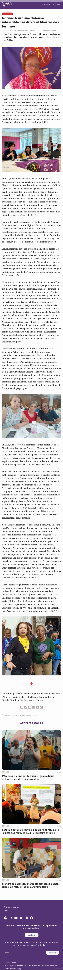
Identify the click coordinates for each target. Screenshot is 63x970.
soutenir (31, 935)
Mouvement (7, 14)
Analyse (58, 772)
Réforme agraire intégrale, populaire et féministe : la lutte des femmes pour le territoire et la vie (31, 831)
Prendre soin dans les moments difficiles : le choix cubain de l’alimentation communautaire (30, 885)
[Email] (26, 953)
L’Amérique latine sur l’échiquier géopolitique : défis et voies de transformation (28, 777)
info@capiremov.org (12, 968)
